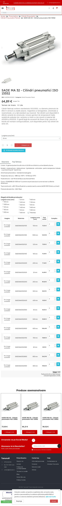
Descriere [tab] (5, 162)
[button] (2, 8)
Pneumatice (13, 16)
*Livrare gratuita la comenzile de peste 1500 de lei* (29, 2)
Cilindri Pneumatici (28, 16)
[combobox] (31, 13)
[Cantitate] (7, 145)
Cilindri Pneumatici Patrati (10, 18)
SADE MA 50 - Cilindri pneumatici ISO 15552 (30, 418)
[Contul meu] (49, 8)
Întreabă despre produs (13, 151)
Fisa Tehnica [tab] (16, 162)
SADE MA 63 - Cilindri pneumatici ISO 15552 (50, 418)
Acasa (3, 16)
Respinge (19, 501)
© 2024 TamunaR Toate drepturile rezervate (31, 487)
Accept (54, 501)
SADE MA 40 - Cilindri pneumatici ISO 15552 (10, 418)
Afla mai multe (51, 497)
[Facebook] (33, 440)
